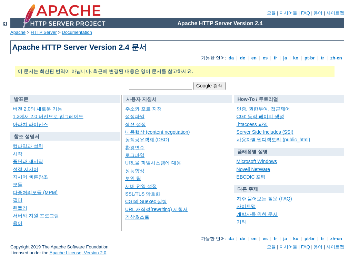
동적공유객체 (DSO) (147, 139)
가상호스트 (137, 217)
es (265, 57)
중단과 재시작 (28, 161)
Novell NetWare (253, 169)
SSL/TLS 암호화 (142, 194)
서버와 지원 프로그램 (36, 215)
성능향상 (134, 170)
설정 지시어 (25, 169)
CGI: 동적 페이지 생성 (260, 116)
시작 (17, 154)
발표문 (21, 99)
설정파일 (134, 116)
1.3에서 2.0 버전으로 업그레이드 (48, 116)
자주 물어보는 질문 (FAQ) (264, 198)
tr (323, 57)
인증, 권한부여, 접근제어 (263, 109)
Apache (18, 32)
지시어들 (288, 13)
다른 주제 (247, 189)
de (242, 57)
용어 (317, 13)
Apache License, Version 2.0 (77, 252)
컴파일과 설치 (28, 146)
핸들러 (20, 208)
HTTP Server (44, 32)
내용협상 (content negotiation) (157, 132)
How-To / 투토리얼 (257, 99)
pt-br (309, 57)
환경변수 (134, 147)
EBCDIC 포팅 (251, 177)
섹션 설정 (135, 124)
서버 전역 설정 (141, 186)
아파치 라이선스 (30, 124)
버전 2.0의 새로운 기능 (37, 109)
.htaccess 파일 (252, 124)
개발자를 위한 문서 (257, 214)
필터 (17, 200)
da (231, 57)
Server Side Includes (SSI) (265, 132)
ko (295, 57)
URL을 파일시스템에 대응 (153, 162)
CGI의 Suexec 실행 (146, 201)
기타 (241, 222)
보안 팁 (133, 178)
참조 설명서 (26, 136)
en (254, 57)
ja (285, 57)
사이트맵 (335, 13)
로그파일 (134, 155)
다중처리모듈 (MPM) (35, 192)
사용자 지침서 (141, 99)
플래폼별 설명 (252, 151)
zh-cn (336, 57)
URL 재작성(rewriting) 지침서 (156, 209)
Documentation (77, 32)
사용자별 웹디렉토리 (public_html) (273, 139)
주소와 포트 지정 (143, 109)
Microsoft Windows (257, 161)
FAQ (305, 13)
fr (275, 57)
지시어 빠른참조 (30, 177)
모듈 (271, 13)
